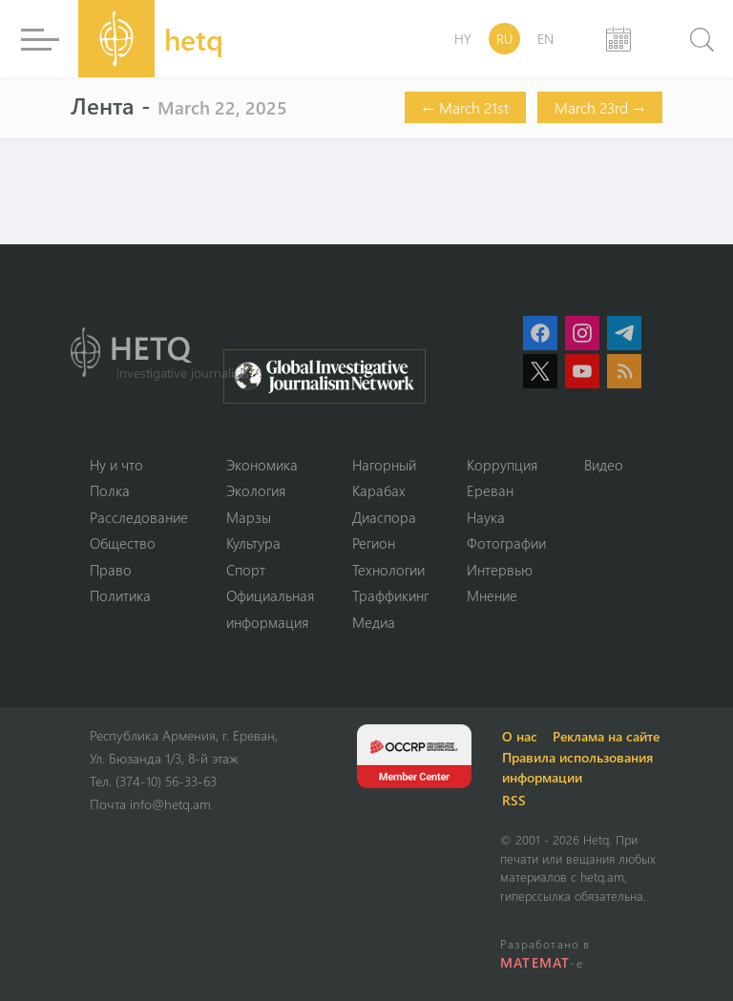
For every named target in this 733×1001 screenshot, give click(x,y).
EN (545, 39)
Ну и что (116, 464)
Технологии (388, 569)
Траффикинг (390, 595)
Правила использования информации (577, 767)
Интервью (500, 569)
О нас (519, 736)
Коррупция (502, 464)
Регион (373, 543)
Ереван (490, 490)
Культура (253, 543)
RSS (514, 800)
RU (504, 39)
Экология (255, 490)
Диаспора (384, 517)
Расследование (139, 517)
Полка (110, 490)
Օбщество (123, 543)
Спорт (245, 569)
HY (462, 39)
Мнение (492, 595)
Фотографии (506, 543)
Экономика (262, 464)
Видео (603, 464)
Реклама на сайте (606, 736)
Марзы (248, 517)
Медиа (373, 622)
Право (111, 569)
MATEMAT (535, 962)
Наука (486, 517)
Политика (120, 595)
